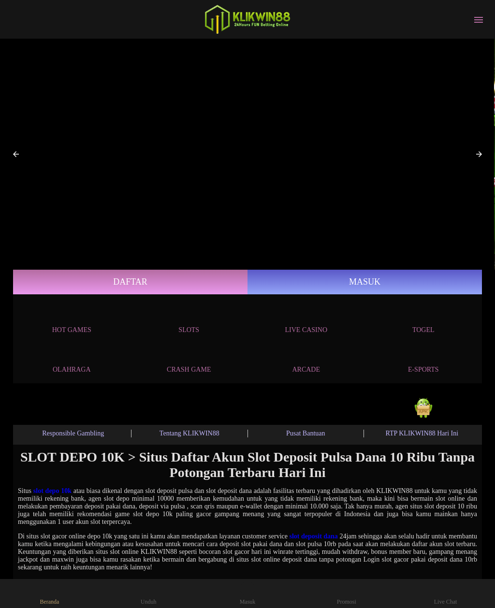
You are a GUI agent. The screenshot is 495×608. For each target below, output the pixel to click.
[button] (16, 154)
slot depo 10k (52, 490)
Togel (423, 320)
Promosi (346, 593)
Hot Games (71, 320)
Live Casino (306, 320)
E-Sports (423, 360)
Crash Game (189, 360)
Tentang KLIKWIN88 (189, 433)
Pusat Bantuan (305, 433)
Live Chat (445, 593)
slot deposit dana (314, 536)
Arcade (306, 360)
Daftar (130, 282)
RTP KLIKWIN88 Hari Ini (421, 433)
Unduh (149, 593)
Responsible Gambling (73, 433)
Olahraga (72, 360)
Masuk (364, 282)
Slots (188, 320)
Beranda (49, 593)
